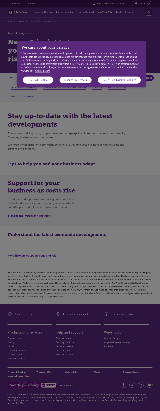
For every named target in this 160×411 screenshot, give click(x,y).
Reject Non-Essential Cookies (119, 80)
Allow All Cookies (38, 80)
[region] (81, 64)
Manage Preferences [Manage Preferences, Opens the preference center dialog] (75, 80)
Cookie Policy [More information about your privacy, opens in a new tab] (42, 71)
